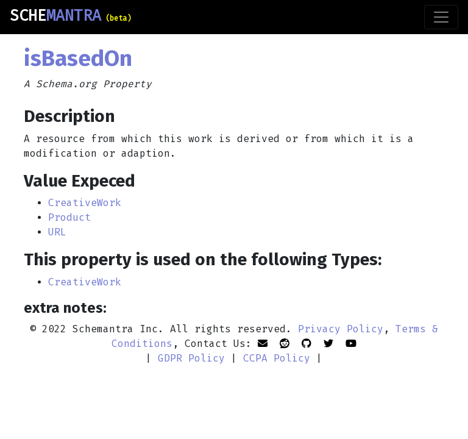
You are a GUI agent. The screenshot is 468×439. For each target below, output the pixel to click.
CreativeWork (84, 203)
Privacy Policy (340, 329)
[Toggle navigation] (441, 17)
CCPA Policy (276, 358)
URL (57, 232)
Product (69, 217)
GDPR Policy (191, 358)
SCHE (70, 16)
